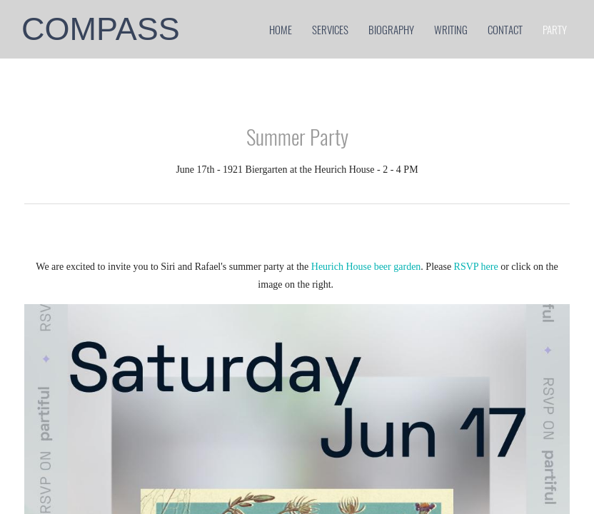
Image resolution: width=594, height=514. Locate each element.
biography (391, 29)
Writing (451, 29)
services (330, 29)
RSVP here (477, 266)
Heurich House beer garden (366, 266)
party (555, 29)
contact (505, 29)
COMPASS (100, 29)
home (280, 29)
